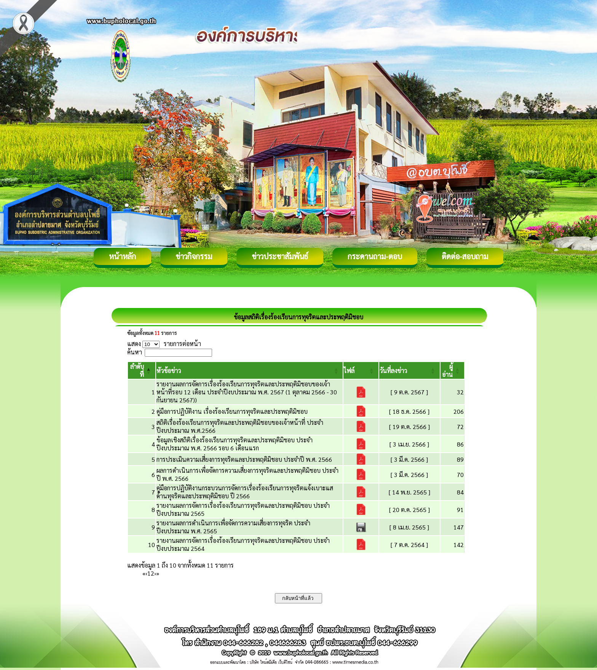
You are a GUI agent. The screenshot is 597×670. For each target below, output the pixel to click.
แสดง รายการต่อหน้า (164, 344)
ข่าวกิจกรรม (194, 256)
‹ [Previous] (146, 573)
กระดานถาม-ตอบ (375, 256)
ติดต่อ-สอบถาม (465, 256)
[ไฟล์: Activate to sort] (360, 370)
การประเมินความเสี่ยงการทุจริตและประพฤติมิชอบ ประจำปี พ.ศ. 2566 (244, 459)
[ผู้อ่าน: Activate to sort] (453, 370)
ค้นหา (134, 352)
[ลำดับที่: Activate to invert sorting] (141, 370)
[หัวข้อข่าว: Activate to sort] (249, 370)
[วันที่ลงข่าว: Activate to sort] (409, 370)
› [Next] (155, 573)
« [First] (143, 573)
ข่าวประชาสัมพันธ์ (280, 256)
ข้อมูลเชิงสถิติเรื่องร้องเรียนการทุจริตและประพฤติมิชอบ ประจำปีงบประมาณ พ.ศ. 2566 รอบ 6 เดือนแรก (234, 444)
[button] (168, 371)
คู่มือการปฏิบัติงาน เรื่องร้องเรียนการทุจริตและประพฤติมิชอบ (232, 411)
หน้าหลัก (122, 256)
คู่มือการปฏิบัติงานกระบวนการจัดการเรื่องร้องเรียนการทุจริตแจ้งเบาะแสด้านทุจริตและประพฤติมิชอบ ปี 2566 (244, 492)
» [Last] (157, 573)
